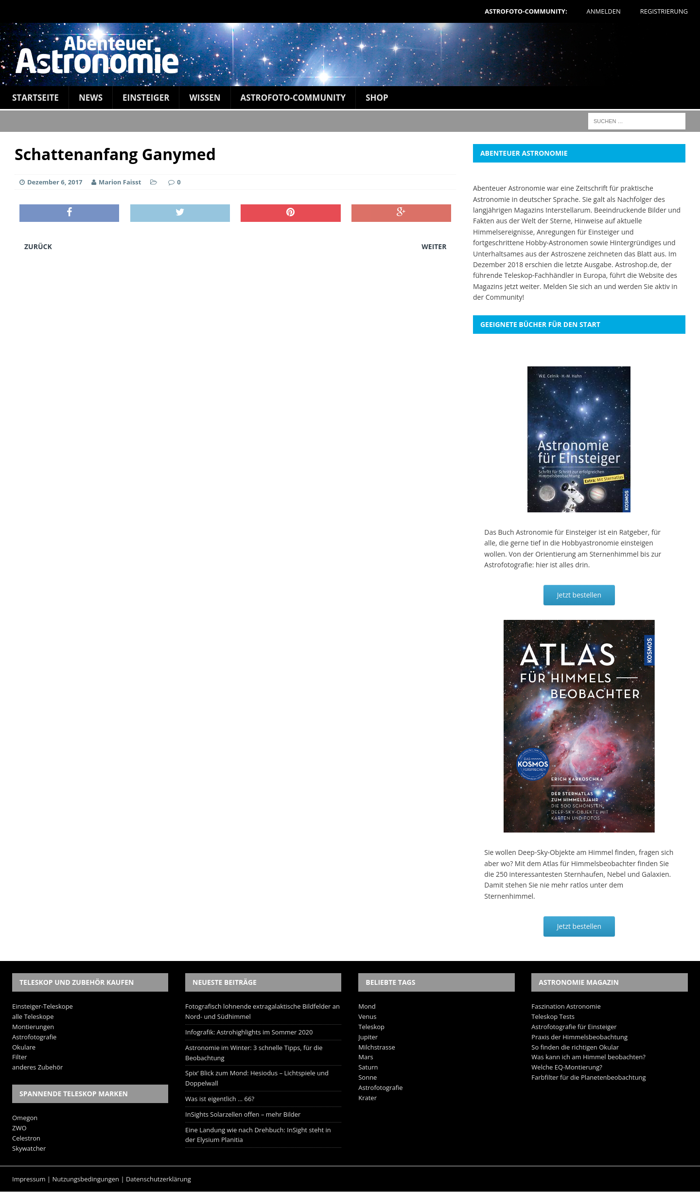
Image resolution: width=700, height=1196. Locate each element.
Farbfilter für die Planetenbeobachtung (588, 1077)
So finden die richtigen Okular (575, 1047)
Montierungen (33, 1026)
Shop (377, 97)
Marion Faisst (120, 182)
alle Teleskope (33, 1016)
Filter (19, 1056)
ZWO (19, 1128)
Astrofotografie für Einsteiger (573, 1026)
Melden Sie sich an (572, 286)
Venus (367, 1016)
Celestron (26, 1138)
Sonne (367, 1077)
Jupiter (368, 1037)
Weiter (433, 246)
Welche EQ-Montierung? (566, 1067)
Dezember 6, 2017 (55, 182)
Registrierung (664, 11)
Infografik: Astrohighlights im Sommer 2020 (249, 1032)
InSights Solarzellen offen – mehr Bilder (242, 1114)
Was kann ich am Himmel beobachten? (588, 1056)
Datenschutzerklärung (158, 1179)
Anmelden (604, 11)
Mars (365, 1056)
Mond (366, 1006)
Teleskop (371, 1026)
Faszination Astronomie (565, 1006)
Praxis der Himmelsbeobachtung (579, 1037)
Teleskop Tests (553, 1016)
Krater (367, 1097)
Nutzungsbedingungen (85, 1179)
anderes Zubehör (37, 1067)
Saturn (368, 1067)
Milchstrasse (376, 1047)
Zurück (38, 246)
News (91, 97)
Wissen (204, 97)
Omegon (24, 1117)
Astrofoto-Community (293, 97)
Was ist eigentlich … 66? (219, 1098)
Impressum (29, 1179)
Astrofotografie (34, 1037)
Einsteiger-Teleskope (42, 1006)
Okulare (23, 1047)
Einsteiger (145, 97)
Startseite (35, 97)
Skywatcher (29, 1148)
